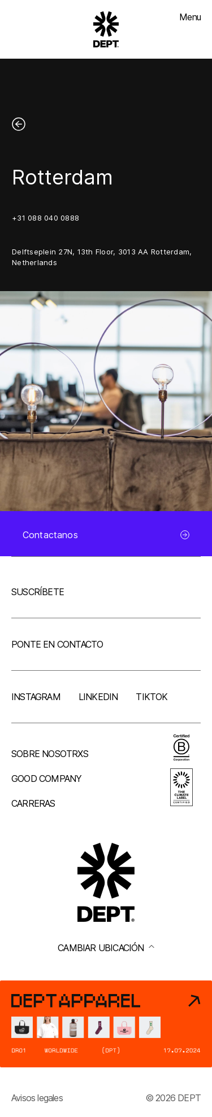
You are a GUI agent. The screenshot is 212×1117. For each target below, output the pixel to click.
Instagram (35, 696)
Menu (190, 17)
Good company (46, 778)
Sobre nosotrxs (49, 753)
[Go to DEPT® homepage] (106, 29)
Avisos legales (37, 1097)
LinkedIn (98, 696)
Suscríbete (37, 591)
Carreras (33, 803)
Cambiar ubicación (106, 947)
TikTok (151, 696)
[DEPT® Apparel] (106, 1023)
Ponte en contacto (57, 644)
